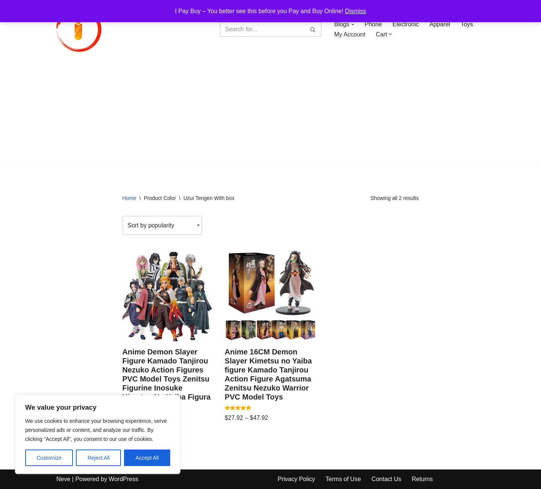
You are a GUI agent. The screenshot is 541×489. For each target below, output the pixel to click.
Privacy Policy (296, 479)
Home (129, 198)
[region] (97, 434)
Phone (373, 24)
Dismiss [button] (355, 11)
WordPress (123, 479)
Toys (467, 24)
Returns (422, 479)
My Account (350, 34)
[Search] (262, 29)
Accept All (147, 458)
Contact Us (386, 479)
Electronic (406, 24)
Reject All (98, 458)
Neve (63, 479)
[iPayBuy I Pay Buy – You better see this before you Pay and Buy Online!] (78, 29)
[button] (352, 24)
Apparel (439, 24)
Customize (49, 458)
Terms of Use (343, 479)
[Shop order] (162, 225)
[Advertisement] (270, 115)
